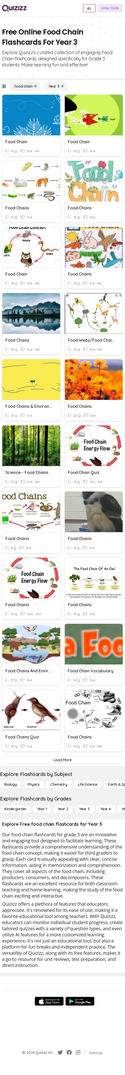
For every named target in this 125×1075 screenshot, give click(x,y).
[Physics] (33, 784)
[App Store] (49, 1001)
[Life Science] (88, 784)
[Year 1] (42, 809)
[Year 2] (63, 809)
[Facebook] (69, 1052)
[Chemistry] (59, 784)
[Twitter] (60, 1052)
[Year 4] (105, 809)
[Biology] (10, 784)
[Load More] (62, 760)
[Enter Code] (110, 8)
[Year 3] (56, 86)
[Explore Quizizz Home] (14, 8)
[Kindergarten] (15, 809)
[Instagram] (78, 1052)
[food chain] (25, 86)
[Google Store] (80, 1001)
